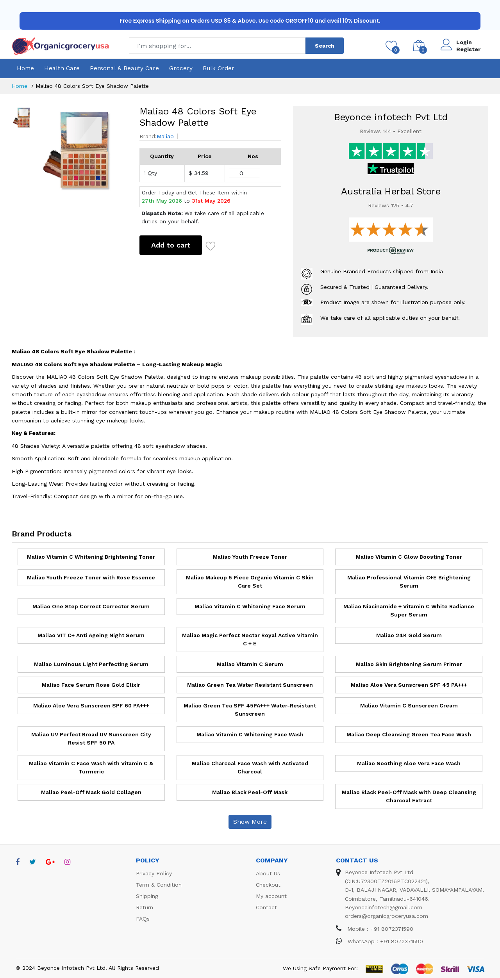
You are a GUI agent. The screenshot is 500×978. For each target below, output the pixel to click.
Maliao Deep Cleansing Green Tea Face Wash (408, 734)
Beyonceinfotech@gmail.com (383, 907)
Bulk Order (218, 68)
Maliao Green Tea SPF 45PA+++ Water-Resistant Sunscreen (250, 709)
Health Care (62, 68)
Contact (266, 907)
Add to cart (170, 245)
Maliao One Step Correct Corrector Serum (91, 606)
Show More (250, 821)
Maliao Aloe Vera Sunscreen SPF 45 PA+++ (409, 685)
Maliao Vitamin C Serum (250, 664)
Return (144, 907)
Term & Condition (159, 885)
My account (271, 896)
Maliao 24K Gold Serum (409, 635)
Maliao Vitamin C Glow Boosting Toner (409, 557)
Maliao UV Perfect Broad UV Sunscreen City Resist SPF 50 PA (91, 738)
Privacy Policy (154, 873)
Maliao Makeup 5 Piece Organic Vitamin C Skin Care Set (250, 581)
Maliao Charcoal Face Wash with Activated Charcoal (250, 767)
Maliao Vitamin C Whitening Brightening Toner (91, 557)
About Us (268, 873)
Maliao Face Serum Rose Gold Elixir (91, 685)
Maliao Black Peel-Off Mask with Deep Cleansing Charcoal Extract (409, 796)
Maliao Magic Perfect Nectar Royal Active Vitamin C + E (250, 639)
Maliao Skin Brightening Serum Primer (409, 664)
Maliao (165, 136)
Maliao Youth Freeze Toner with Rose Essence (91, 577)
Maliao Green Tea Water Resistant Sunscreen (250, 685)
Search (324, 46)
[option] (83, 150)
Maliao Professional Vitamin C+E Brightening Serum (409, 581)
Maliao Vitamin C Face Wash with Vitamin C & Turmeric (91, 767)
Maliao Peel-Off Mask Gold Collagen (91, 792)
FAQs (143, 919)
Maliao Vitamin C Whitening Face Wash (250, 734)
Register (468, 49)
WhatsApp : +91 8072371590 (379, 941)
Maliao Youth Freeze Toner (250, 557)
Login (464, 42)
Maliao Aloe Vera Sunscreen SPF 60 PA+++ (91, 705)
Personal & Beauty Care (124, 68)
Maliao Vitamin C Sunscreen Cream (409, 705)
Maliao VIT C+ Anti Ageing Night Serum (91, 635)
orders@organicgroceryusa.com (386, 916)
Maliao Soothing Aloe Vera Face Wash (409, 763)
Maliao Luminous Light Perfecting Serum (91, 664)
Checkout (268, 885)
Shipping (147, 896)
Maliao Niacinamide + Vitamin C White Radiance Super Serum (408, 610)
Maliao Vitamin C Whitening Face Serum (250, 606)
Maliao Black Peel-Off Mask (250, 792)
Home (25, 68)
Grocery (181, 68)
